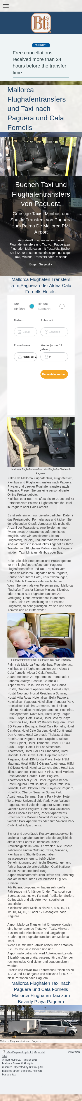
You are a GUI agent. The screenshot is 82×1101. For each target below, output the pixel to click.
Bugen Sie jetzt (39, 264)
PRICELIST (40, 45)
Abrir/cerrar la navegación (41, 5)
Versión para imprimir (17, 1052)
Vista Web (74, 1052)
